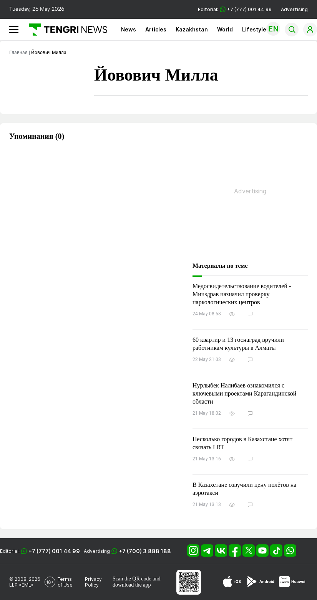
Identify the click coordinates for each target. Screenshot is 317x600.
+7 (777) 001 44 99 (54, 551)
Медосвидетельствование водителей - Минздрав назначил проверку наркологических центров (242, 294)
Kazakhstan (192, 29)
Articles (155, 29)
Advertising (294, 9)
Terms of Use (65, 582)
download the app (132, 585)
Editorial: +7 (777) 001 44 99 (235, 9)
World (225, 29)
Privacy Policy (93, 582)
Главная (18, 52)
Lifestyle (254, 29)
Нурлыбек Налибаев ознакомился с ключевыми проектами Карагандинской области (244, 393)
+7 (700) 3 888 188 (145, 551)
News (128, 29)
